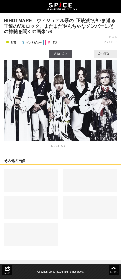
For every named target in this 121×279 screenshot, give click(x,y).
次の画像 (105, 53)
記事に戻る (61, 53)
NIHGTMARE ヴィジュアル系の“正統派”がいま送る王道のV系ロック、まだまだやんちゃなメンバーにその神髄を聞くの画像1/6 (59, 26)
